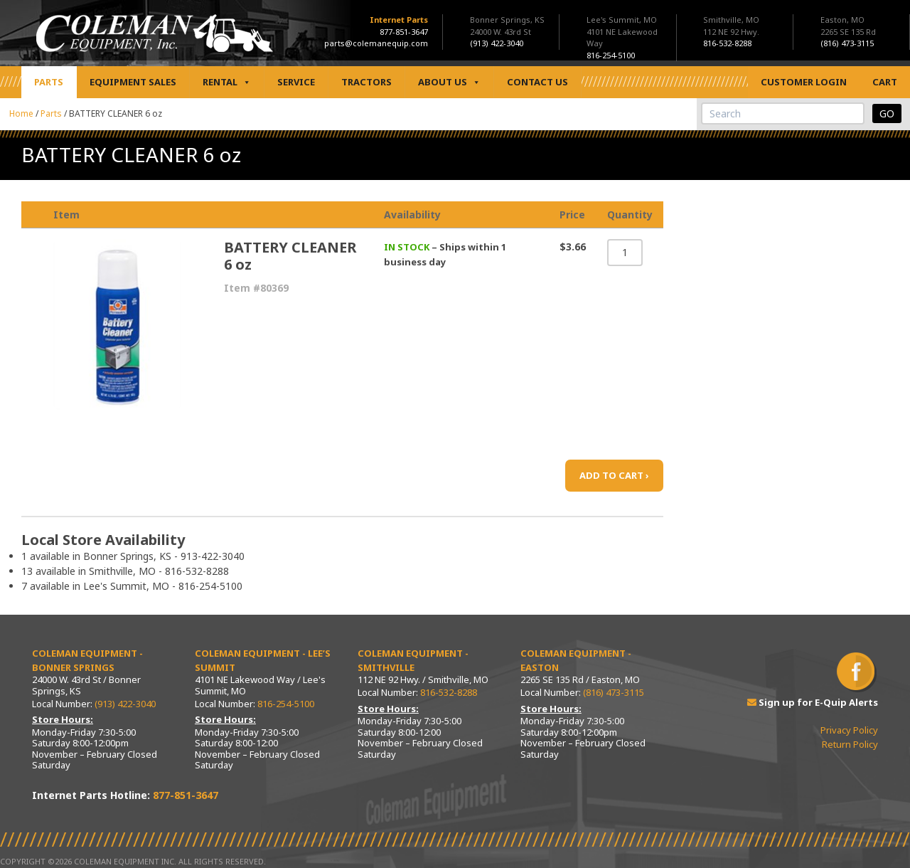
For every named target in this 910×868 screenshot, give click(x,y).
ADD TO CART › (614, 475)
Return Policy (850, 744)
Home (21, 113)
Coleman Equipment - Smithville (413, 660)
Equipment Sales (133, 81)
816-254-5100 (285, 703)
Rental (227, 82)
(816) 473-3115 (613, 692)
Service (296, 81)
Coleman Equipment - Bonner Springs (87, 660)
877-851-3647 (404, 31)
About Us (449, 82)
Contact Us (537, 81)
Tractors (366, 81)
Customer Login (804, 81)
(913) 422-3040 (125, 703)
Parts (48, 81)
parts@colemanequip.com (376, 43)
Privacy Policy (849, 730)
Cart (884, 81)
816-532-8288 (448, 692)
